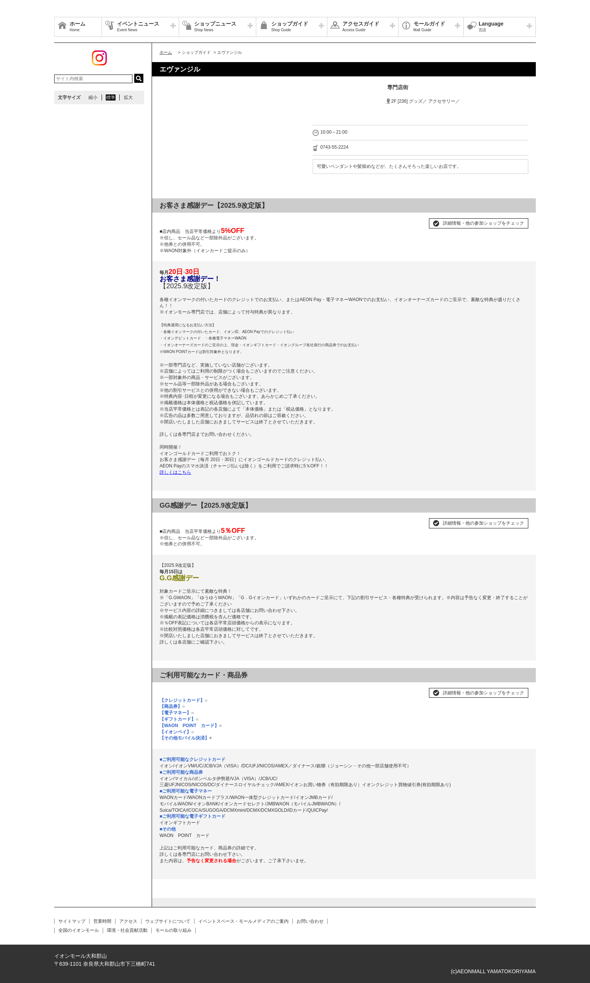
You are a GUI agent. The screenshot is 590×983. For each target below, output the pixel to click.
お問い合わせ (310, 921)
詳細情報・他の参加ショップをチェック (483, 223)
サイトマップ (71, 921)
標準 (110, 97)
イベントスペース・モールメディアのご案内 (243, 921)
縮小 (92, 97)
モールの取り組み (173, 930)
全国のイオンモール (78, 930)
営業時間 (102, 921)
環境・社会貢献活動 (127, 930)
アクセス (128, 921)
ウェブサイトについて (167, 921)
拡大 (128, 97)
